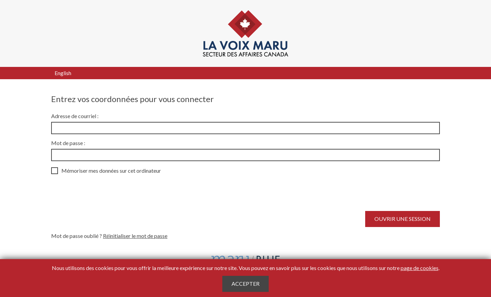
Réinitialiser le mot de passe (135, 235)
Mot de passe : (68, 143)
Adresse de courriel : (75, 116)
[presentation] (103, 192)
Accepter (245, 283)
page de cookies (419, 268)
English (63, 73)
